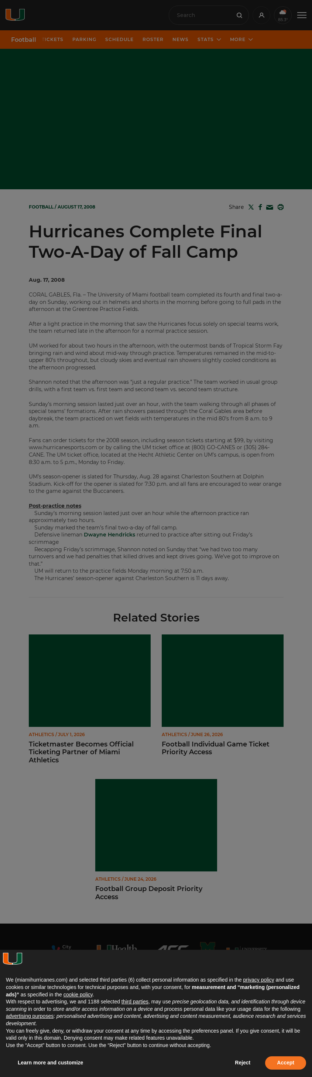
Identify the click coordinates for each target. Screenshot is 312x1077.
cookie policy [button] (78, 995)
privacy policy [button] (258, 980)
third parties (134, 1002)
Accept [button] (285, 1063)
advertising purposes (30, 1016)
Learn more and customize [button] (50, 1063)
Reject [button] (242, 1063)
